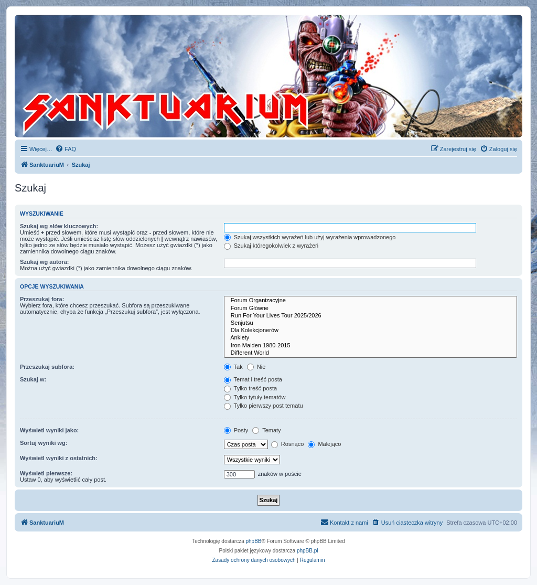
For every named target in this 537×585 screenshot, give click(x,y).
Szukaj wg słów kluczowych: (59, 226)
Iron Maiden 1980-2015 (370, 345)
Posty (236, 430)
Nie (256, 367)
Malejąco (324, 444)
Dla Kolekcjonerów (370, 330)
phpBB (254, 541)
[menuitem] (65, 149)
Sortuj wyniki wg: (43, 443)
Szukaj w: (33, 379)
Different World (370, 353)
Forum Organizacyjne (370, 300)
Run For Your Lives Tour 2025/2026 (370, 316)
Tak (233, 367)
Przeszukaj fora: (42, 299)
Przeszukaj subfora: (47, 367)
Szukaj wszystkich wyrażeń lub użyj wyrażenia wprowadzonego (310, 237)
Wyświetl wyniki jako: (49, 430)
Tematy (266, 430)
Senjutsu (370, 323)
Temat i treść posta (253, 379)
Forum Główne (370, 308)
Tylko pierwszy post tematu (263, 405)
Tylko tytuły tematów (255, 397)
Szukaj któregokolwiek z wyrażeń (271, 245)
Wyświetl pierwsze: (46, 473)
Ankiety (370, 338)
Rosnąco (287, 444)
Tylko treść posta (250, 388)
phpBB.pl (307, 551)
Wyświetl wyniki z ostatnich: (59, 458)
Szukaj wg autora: (44, 262)
